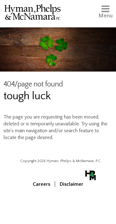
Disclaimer (71, 184)
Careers (41, 184)
